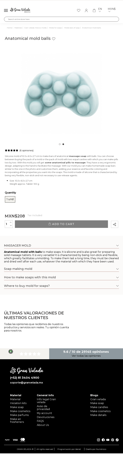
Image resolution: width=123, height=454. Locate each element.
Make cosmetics (20, 412)
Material (15, 400)
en (101, 10)
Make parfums (19, 415)
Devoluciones (45, 417)
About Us (43, 425)
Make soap (17, 408)
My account (44, 413)
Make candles (99, 408)
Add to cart (61, 224)
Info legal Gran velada (46, 402)
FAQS (40, 421)
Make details (98, 415)
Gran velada (98, 400)
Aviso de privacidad (43, 408)
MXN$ (112, 10)
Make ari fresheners (17, 421)
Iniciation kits (18, 404)
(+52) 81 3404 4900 (24, 378)
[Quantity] (9, 224)
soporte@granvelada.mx (26, 383)
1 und (10, 199)
